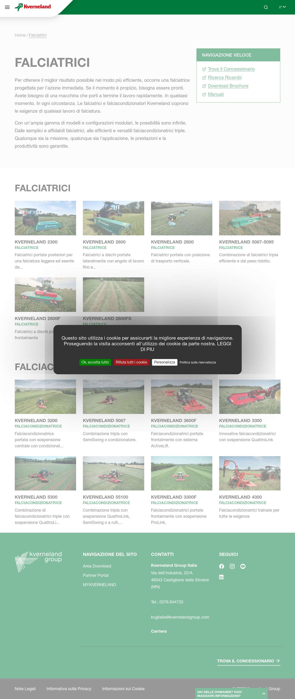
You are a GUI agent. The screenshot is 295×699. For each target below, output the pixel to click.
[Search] (266, 7)
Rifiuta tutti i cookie (131, 362)
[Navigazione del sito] (7, 7)
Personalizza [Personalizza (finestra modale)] (164, 362)
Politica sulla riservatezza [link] (198, 362)
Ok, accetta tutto (95, 362)
